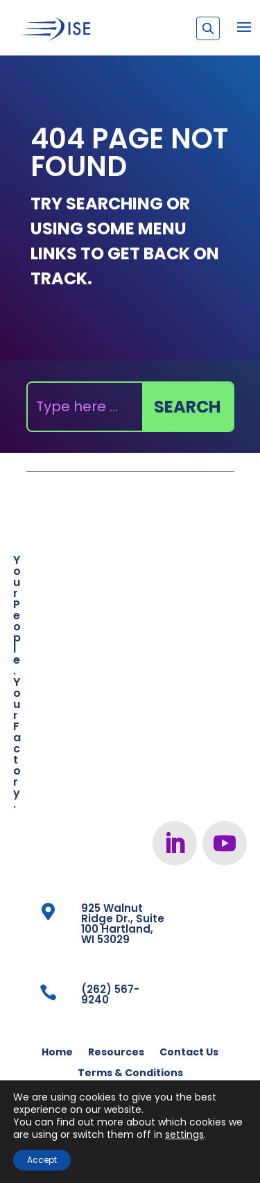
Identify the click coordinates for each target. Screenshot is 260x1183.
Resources (116, 1053)
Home (57, 1053)
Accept (42, 1160)
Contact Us (188, 1053)
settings (184, 1134)
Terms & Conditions (130, 1074)
